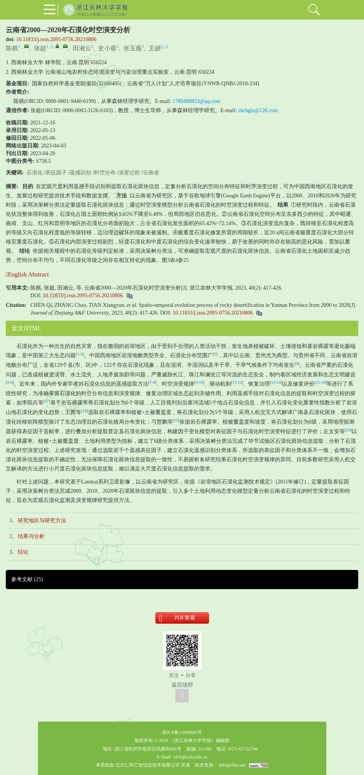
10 (201, 382)
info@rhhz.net (232, 765)
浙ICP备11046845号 (181, 732)
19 (176, 420)
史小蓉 (107, 48)
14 (279, 382)
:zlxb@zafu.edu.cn (189, 757)
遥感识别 (80, 173)
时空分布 (105, 173)
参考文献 (27, 579)
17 (47, 401)
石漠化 (35, 173)
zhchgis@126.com (258, 110)
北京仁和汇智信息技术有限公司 (147, 765)
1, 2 (49, 46)
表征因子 (56, 173)
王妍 (155, 48)
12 (240, 382)
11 (234, 382)
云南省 (151, 173)
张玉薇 (132, 48)
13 (273, 382)
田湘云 (82, 48)
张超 (40, 48)
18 (85, 411)
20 (348, 430)
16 (323, 382)
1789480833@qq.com (197, 101)
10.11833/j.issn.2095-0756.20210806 (56, 39)
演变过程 (129, 173)
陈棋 (12, 48)
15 (318, 382)
